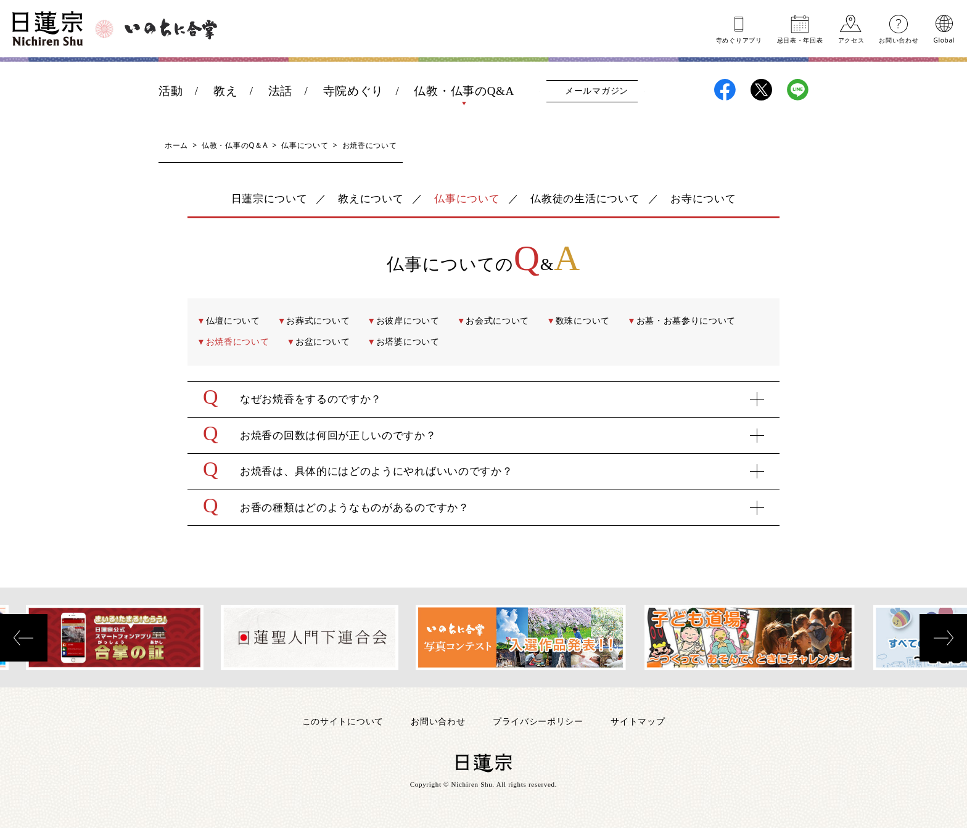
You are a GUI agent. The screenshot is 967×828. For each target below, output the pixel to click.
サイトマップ (638, 721)
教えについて (370, 199)
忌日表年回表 (800, 39)
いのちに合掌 (171, 28)
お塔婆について (408, 341)
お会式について (497, 321)
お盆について (322, 341)
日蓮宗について (269, 199)
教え (225, 90)
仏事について (304, 145)
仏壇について (233, 321)
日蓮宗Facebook (725, 89)
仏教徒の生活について (585, 199)
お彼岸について (408, 321)
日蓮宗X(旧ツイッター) (761, 89)
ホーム (176, 145)
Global (944, 39)
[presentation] (23, 638)
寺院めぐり (353, 90)
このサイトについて (343, 721)
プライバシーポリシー (538, 721)
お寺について (703, 199)
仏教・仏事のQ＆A (235, 145)
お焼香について (238, 341)
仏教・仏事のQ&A (464, 90)
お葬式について (318, 321)
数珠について (583, 321)
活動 (170, 90)
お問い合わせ (898, 39)
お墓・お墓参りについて (686, 321)
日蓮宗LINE (798, 89)
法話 (280, 90)
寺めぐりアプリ (739, 39)
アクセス (851, 39)
